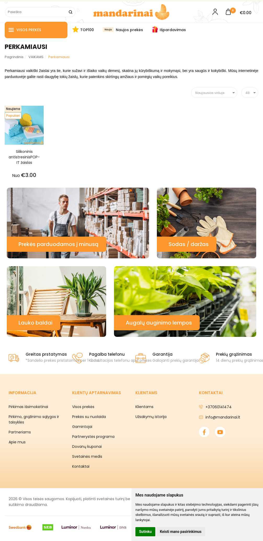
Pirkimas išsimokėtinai (28, 406)
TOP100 (87, 29)
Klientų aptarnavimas (96, 392)
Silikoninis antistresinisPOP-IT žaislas (24, 157)
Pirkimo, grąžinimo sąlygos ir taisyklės (34, 419)
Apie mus (17, 442)
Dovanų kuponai (87, 446)
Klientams (146, 392)
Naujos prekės (129, 29)
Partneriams (20, 432)
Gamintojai (82, 426)
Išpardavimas (173, 29)
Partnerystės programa (93, 436)
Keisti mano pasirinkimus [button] (181, 531)
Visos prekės (25, 30)
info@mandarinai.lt (219, 417)
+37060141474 (215, 407)
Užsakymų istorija (151, 416)
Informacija (22, 392)
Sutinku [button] (145, 531)
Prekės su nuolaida (89, 416)
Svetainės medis (87, 456)
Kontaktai (80, 466)
